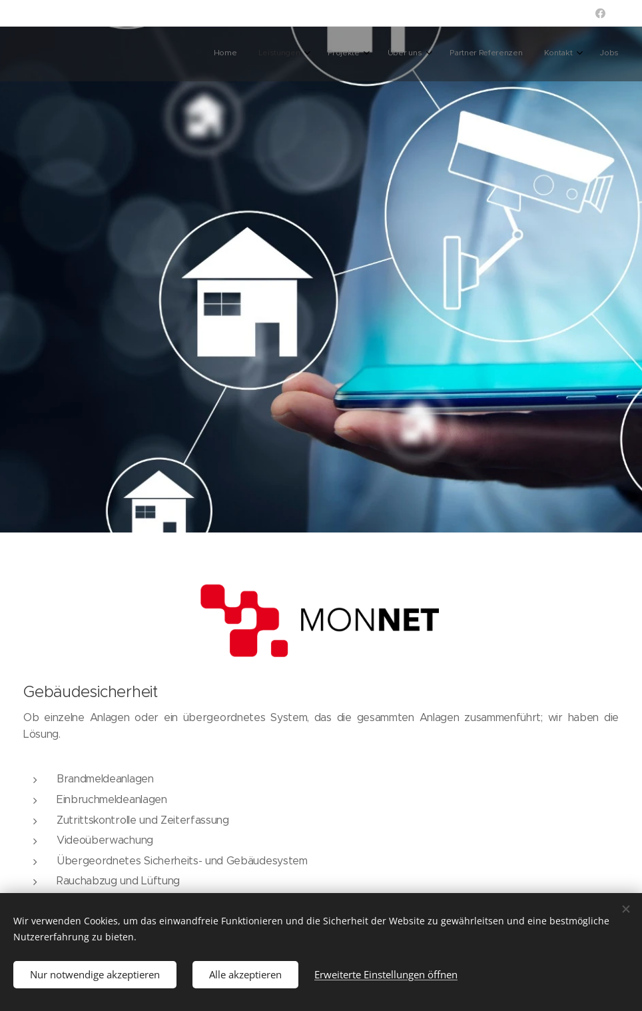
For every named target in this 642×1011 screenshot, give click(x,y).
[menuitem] (468, 54)
